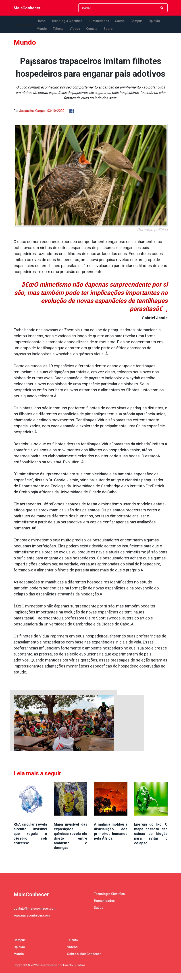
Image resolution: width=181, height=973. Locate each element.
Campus (137, 21)
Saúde (120, 21)
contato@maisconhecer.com (35, 908)
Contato (92, 28)
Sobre (108, 28)
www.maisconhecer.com (32, 915)
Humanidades (98, 21)
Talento (58, 28)
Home (41, 21)
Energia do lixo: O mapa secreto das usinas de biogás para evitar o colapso (151, 833)
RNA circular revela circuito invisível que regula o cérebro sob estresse (30, 833)
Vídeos (75, 28)
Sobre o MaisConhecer (84, 954)
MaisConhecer (27, 8)
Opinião (154, 21)
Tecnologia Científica (67, 21)
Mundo (42, 28)
